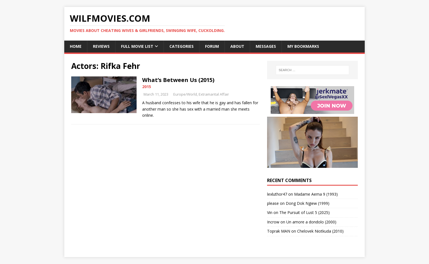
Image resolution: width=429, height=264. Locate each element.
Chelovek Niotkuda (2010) (320, 231)
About (237, 46)
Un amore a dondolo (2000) (311, 222)
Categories (181, 46)
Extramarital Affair (214, 94)
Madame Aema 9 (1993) (316, 194)
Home (76, 46)
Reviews (101, 46)
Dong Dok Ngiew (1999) (307, 203)
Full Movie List (137, 46)
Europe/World (185, 94)
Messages (266, 46)
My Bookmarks (303, 46)
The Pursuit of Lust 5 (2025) (304, 212)
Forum (212, 46)
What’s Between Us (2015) (178, 80)
